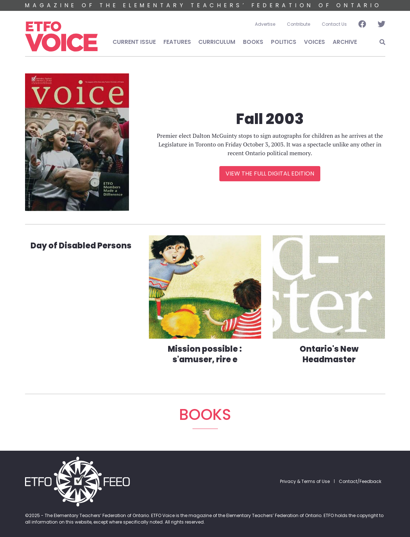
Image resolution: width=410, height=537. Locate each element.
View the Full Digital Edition (270, 173)
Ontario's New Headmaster (329, 354)
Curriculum (216, 42)
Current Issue (134, 42)
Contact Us (334, 24)
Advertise (265, 24)
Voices (314, 42)
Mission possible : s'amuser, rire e (205, 354)
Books (253, 42)
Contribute (298, 24)
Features (177, 42)
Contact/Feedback (360, 481)
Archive (345, 42)
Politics (283, 42)
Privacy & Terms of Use (305, 481)
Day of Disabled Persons (81, 245)
